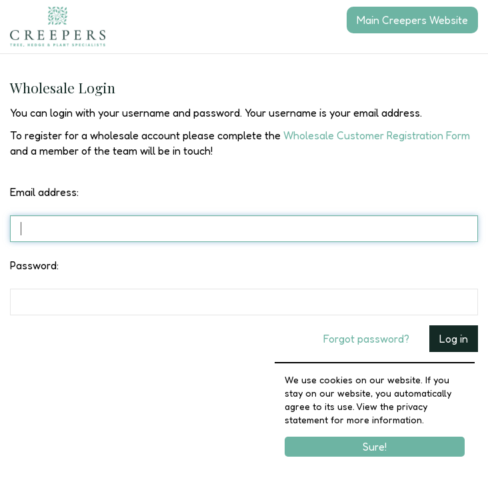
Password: (34, 265)
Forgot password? (366, 338)
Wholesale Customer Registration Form (376, 135)
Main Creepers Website (412, 20)
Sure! (375, 446)
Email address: (44, 192)
